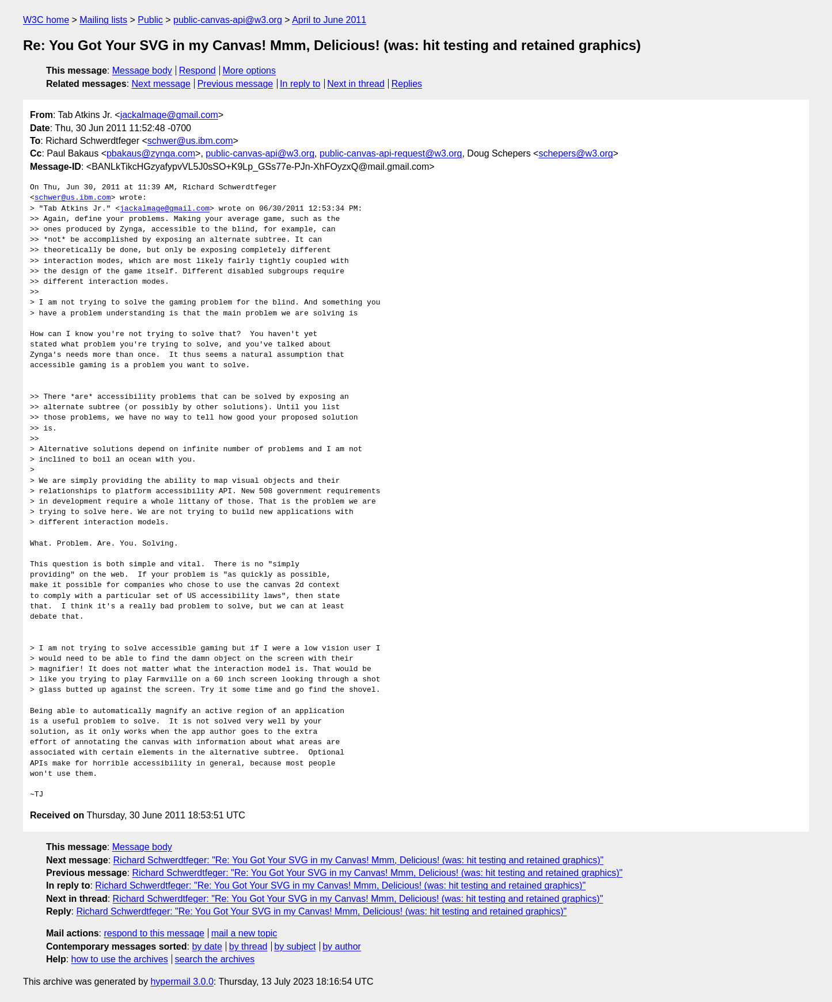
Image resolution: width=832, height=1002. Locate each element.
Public (150, 20)
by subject (295, 946)
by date (207, 946)
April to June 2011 (329, 20)
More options (249, 70)
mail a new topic (244, 933)
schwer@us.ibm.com (190, 141)
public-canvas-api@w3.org (227, 20)
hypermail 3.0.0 (181, 981)
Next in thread (356, 84)
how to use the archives (119, 959)
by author (341, 946)
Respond (197, 70)
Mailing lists (103, 20)
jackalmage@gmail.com (169, 115)
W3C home (46, 20)
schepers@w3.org (575, 153)
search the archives (215, 959)
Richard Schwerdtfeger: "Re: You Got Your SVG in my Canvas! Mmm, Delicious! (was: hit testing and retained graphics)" (358, 860)
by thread (248, 946)
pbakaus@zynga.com (151, 153)
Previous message (235, 84)
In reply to (300, 84)
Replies (407, 84)
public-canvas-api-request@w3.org (391, 153)
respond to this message (154, 933)
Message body (142, 70)
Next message (161, 84)
